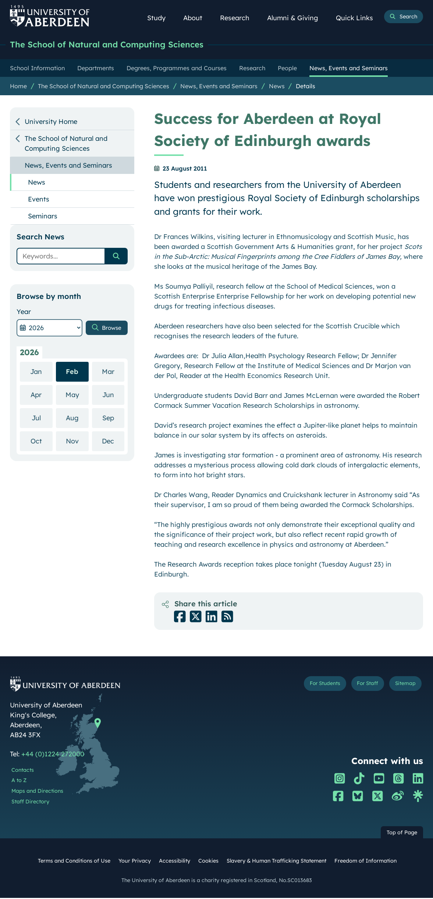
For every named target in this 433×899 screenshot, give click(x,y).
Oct (42, 441)
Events (38, 200)
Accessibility (174, 861)
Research (239, 18)
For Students (310, 685)
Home (18, 87)
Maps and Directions (37, 792)
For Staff (360, 685)
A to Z (18, 781)
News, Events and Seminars (219, 87)
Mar (113, 372)
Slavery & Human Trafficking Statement (276, 861)
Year (24, 312)
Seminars (42, 217)
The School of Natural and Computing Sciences (120, 45)
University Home (51, 122)
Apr (41, 395)
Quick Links (358, 18)
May (77, 395)
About (196, 18)
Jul (42, 418)
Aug (77, 418)
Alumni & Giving (296, 18)
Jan (41, 372)
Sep (113, 418)
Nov (77, 441)
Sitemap (403, 685)
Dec (113, 441)
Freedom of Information (365, 861)
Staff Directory (30, 802)
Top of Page (402, 833)
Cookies (208, 861)
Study (160, 18)
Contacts (22, 771)
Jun (113, 395)
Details (305, 87)
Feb (72, 372)
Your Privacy (134, 861)
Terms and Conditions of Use (74, 861)
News (277, 87)
